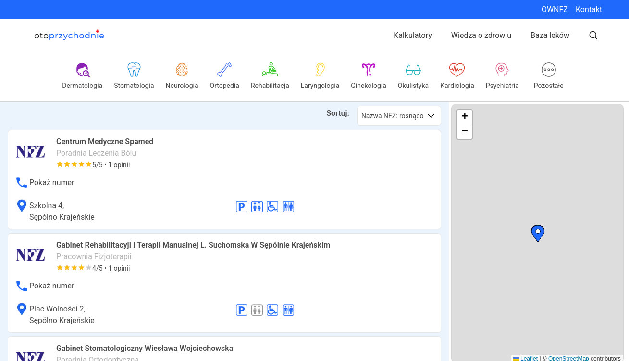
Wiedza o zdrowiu (481, 35)
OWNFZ (555, 9)
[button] (537, 233)
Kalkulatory (413, 35)
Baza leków (549, 35)
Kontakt (589, 9)
